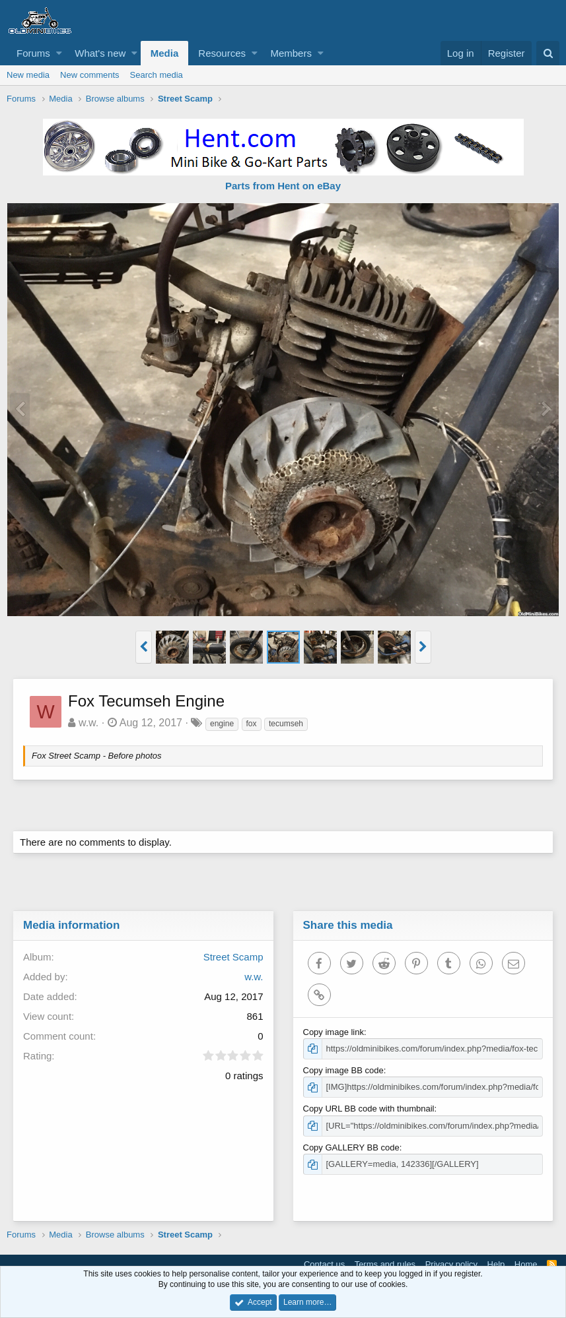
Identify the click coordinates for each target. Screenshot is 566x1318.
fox (252, 723)
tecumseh (286, 723)
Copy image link (334, 1032)
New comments (90, 75)
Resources (222, 53)
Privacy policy (451, 1264)
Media (165, 53)
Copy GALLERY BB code (352, 1147)
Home (526, 1264)
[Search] (547, 53)
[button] (59, 53)
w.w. (89, 722)
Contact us (324, 1264)
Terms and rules (385, 1264)
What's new (100, 53)
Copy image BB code (344, 1070)
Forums (33, 53)
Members (291, 53)
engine (222, 723)
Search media (156, 75)
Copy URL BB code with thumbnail (369, 1109)
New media (28, 75)
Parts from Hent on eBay (283, 185)
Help (496, 1264)
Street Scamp (233, 956)
